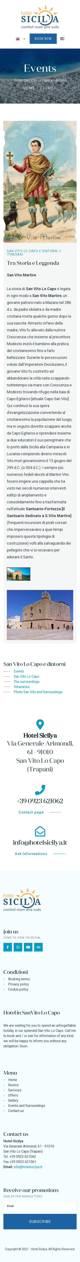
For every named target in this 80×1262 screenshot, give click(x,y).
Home (29, 88)
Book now (43, 38)
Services (14, 1090)
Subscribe (40, 1221)
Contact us (16, 1111)
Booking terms (19, 979)
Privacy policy (18, 984)
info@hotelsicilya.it (28, 1167)
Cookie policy (18, 989)
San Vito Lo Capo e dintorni (32, 251)
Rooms (13, 1085)
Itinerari (15, 254)
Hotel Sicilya (39, 1249)
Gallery (13, 1100)
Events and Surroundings (26, 1106)
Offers (13, 1095)
